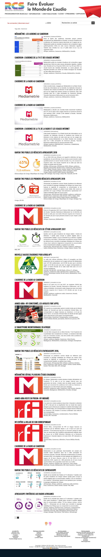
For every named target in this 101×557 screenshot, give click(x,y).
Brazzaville (52, 167)
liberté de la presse (65, 316)
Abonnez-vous (15, 531)
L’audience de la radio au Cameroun (32, 277)
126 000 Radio (60, 269)
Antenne (39, 531)
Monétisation (39, 534)
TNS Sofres (52, 511)
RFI (34, 173)
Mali (51, 170)
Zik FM (61, 173)
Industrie (39, 532)
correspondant (72, 315)
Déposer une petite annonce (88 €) (86, 531)
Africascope (52, 166)
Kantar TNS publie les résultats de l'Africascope (39, 469)
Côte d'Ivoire (74, 167)
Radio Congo (75, 170)
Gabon (58, 169)
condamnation (63, 315)
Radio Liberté (47, 171)
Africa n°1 (67, 269)
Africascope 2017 (56, 247)
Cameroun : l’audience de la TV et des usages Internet (41, 57)
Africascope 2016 (56, 361)
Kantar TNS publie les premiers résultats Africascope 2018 (44, 178)
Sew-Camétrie (40, 464)
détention (61, 437)
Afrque (53, 483)
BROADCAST (58, 144)
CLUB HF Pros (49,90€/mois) (85, 532)
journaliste (56, 316)
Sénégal (37, 173)
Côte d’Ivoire (72, 271)
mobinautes (54, 338)
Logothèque (15, 535)
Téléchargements (86, 538)
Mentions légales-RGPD (65, 543)
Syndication (55, 545)
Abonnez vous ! (23, 23)
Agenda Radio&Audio (62, 532)
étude (52, 484)
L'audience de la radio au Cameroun (32, 81)
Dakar (49, 169)
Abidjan (46, 166)
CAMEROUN (73, 144)
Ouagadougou (57, 170)
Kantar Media (71, 362)
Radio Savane (56, 171)
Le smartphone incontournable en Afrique (36, 325)
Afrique (46, 51)
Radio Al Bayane (66, 170)
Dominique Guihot (49, 272)
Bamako (46, 167)
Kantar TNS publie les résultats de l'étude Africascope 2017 (44, 228)
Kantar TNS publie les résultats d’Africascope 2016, (40, 349)
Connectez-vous (15, 532)
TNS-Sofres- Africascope (63, 511)
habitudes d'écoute (49, 510)
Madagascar (77, 337)
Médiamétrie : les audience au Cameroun (34, 33)
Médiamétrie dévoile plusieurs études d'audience (39, 372)
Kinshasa (75, 169)
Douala (63, 73)
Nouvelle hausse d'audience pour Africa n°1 (36, 254)
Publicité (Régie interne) (15, 537)
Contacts (15, 536)
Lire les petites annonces (62, 531)
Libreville (46, 170)
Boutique (86, 537)
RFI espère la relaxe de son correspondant (36, 420)
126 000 (46, 269)
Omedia (71, 51)
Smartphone (67, 338)
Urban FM (50, 173)
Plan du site (46, 545)
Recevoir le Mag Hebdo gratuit (62, 535)
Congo (36, 249)
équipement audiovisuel (64, 508)
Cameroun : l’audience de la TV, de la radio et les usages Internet (47, 128)
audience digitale (53, 337)
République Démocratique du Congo (46, 198)
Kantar (63, 169)
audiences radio (48, 271)
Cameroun (58, 51)
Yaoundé (56, 173)
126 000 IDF (52, 269)
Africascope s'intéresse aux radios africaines (37, 493)
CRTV (45, 169)
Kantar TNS (68, 169)
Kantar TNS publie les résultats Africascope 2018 (39, 152)
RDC (51, 363)
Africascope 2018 (61, 166)
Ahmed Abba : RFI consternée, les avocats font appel (41, 301)
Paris (72, 272)
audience (51, 51)
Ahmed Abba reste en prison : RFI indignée (35, 396)
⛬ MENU (48, 22)
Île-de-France (58, 272)
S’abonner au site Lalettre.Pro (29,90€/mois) (85, 534)
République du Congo (25, 173)
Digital (38, 535)
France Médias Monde (74, 412)
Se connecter (12, 23)
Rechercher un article (62, 534)
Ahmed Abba (47, 315)
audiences (76, 195)
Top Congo (43, 173)
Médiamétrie (64, 51)
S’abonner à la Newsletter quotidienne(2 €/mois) (85, 536)
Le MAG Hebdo (38, 536)
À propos (15, 534)
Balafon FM (58, 463)
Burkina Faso (60, 167)
